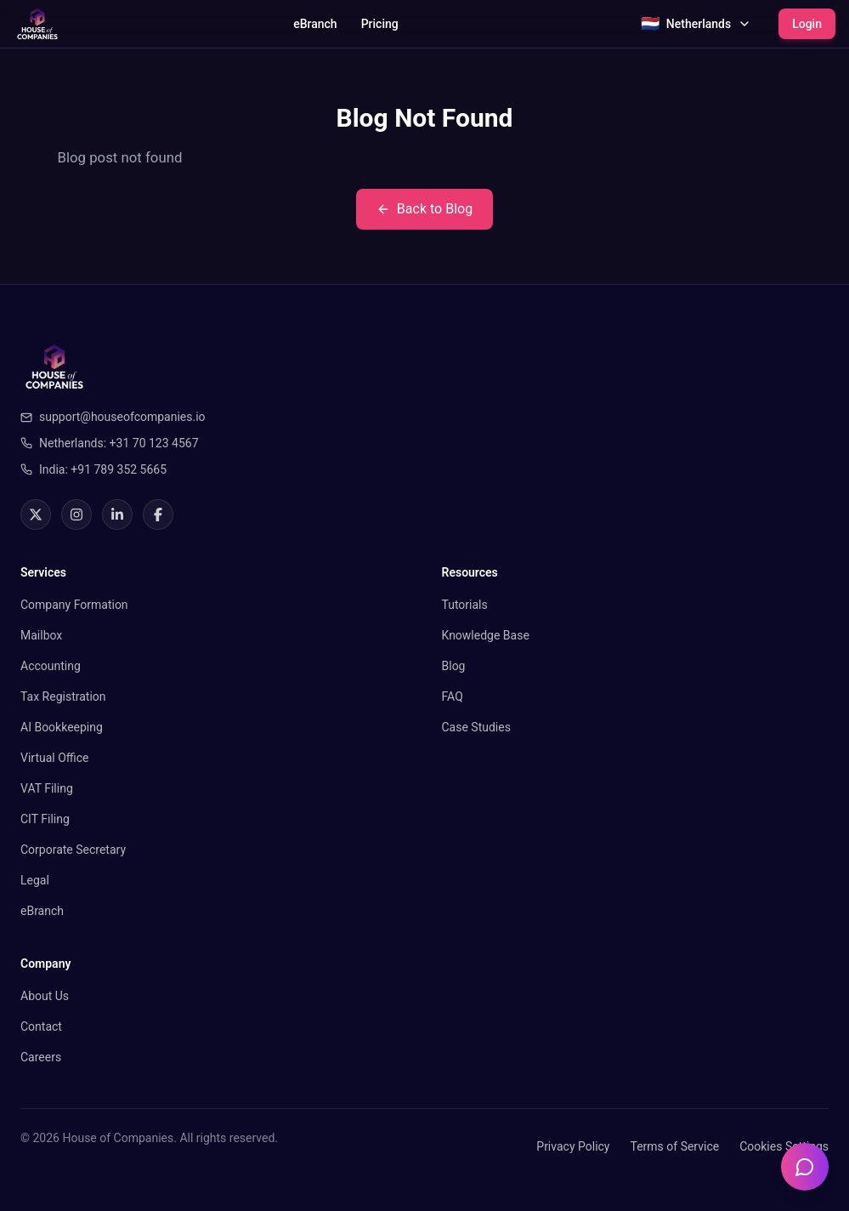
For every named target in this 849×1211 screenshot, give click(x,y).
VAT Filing (46, 788)
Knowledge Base (485, 635)
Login (807, 24)
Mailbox (41, 635)
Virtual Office (54, 758)
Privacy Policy (572, 1146)
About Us (44, 996)
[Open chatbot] (805, 1167)
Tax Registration (63, 696)
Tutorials (465, 604)
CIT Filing (45, 819)
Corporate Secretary (73, 849)
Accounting (50, 666)
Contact (41, 1026)
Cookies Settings (784, 1146)
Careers (40, 1057)
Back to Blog (424, 209)
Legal (34, 880)
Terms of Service (674, 1146)
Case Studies (476, 727)
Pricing (380, 24)
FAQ (452, 696)
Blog (454, 666)
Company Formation (74, 604)
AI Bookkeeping (61, 727)
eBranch (315, 24)
